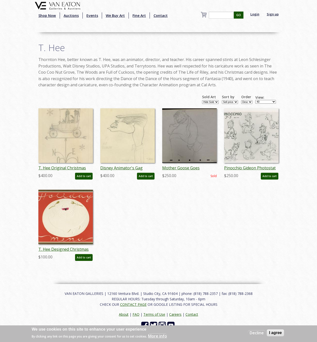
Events (92, 15)
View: (259, 97)
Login (254, 14)
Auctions (71, 15)
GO (238, 15)
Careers (175, 314)
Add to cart (84, 176)
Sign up (273, 14)
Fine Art (139, 15)
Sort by (228, 97)
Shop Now (47, 15)
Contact (161, 15)
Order (246, 97)
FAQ (135, 314)
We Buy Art (115, 15)
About (124, 314)
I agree (275, 333)
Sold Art (209, 97)
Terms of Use (154, 314)
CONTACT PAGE (133, 304)
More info (157, 336)
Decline (257, 333)
